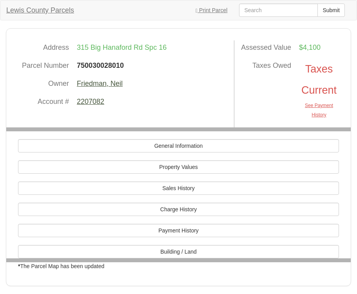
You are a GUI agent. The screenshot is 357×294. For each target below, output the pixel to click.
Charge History (178, 209)
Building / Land (178, 252)
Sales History (178, 188)
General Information (178, 146)
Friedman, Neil (100, 83)
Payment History (178, 230)
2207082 (90, 101)
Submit (331, 10)
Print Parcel (211, 10)
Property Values (178, 167)
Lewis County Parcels (40, 10)
